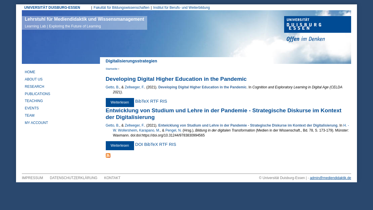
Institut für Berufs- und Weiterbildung (181, 8)
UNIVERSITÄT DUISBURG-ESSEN (52, 8)
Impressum (32, 178)
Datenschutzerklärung (73, 178)
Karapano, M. (149, 130)
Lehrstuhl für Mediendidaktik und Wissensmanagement (84, 22)
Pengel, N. (173, 130)
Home (30, 72)
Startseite (112, 68)
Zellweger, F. (134, 87)
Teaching (34, 101)
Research (34, 87)
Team (29, 115)
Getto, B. (112, 87)
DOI (139, 144)
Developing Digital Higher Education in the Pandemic (176, 79)
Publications (37, 94)
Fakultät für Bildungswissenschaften (121, 8)
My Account (36, 123)
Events (32, 108)
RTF (154, 101)
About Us (34, 79)
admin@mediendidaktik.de (330, 178)
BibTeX (142, 101)
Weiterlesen (122, 102)
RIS (163, 101)
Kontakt (112, 178)
